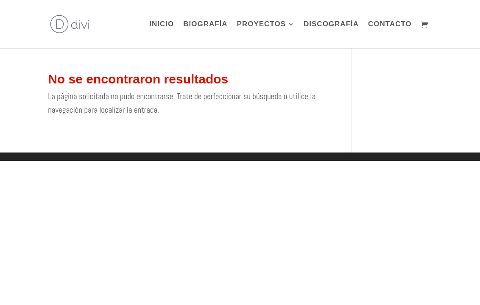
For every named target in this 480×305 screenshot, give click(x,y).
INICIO (161, 24)
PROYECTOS (261, 24)
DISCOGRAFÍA (331, 24)
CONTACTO (390, 24)
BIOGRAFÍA (205, 24)
